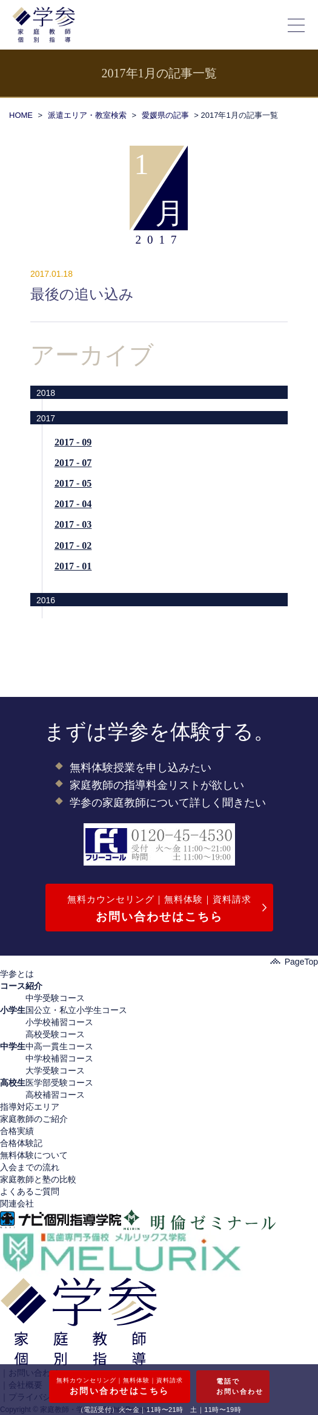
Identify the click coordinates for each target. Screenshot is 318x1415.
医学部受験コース (59, 1082)
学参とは (17, 974)
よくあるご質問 (29, 1191)
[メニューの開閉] (297, 25)
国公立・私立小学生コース (76, 1010)
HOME (21, 115)
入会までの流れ (29, 1167)
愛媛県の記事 (165, 115)
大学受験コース (55, 1070)
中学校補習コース (59, 1058)
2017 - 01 (73, 566)
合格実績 (17, 1131)
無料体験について (34, 1155)
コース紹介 (21, 986)
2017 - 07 (73, 463)
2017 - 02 (73, 545)
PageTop (294, 962)
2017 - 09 (73, 442)
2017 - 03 (73, 524)
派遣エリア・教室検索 (87, 115)
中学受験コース (55, 998)
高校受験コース (55, 1034)
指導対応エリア (29, 1107)
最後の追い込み (82, 294)
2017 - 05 (73, 483)
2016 (45, 600)
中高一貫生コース (59, 1046)
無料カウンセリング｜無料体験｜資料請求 (159, 910)
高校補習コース (55, 1094)
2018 (45, 393)
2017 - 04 (73, 504)
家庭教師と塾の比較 (38, 1179)
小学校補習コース (59, 1022)
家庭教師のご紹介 (34, 1119)
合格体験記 (21, 1143)
